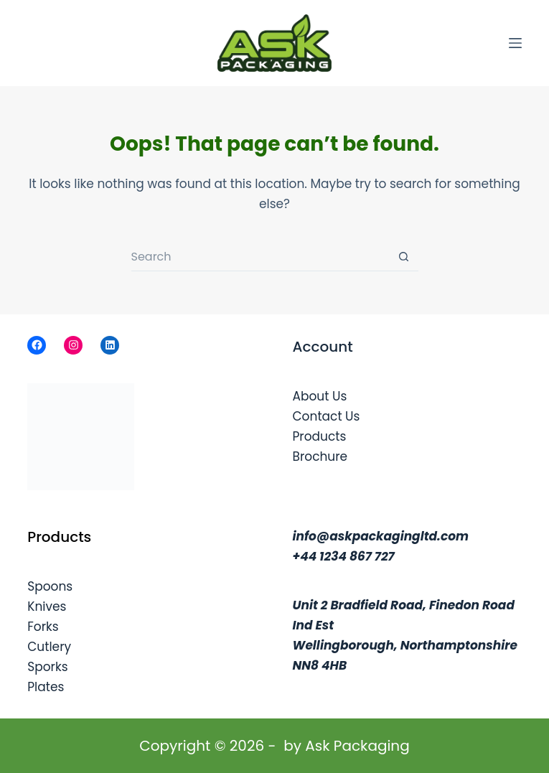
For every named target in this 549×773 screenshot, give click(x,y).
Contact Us (326, 416)
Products (320, 436)
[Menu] (515, 43)
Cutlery (49, 646)
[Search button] (404, 257)
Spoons (49, 586)
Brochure (320, 456)
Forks (42, 626)
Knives (46, 606)
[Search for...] (260, 257)
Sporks (47, 666)
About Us (320, 396)
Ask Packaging (357, 746)
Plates (45, 686)
